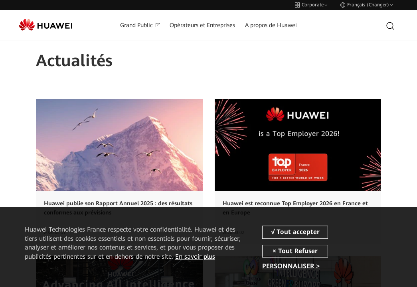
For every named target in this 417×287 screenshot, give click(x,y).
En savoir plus (195, 256)
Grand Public (140, 25)
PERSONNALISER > (291, 266)
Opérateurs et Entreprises (202, 25)
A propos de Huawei (271, 25)
